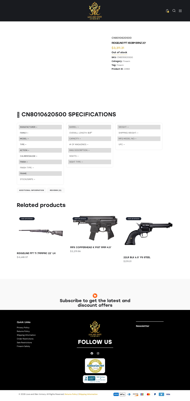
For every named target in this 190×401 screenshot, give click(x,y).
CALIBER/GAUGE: (29, 156)
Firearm (126, 61)
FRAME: (23, 173)
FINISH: (24, 161)
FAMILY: (24, 132)
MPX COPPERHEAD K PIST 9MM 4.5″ (90, 249)
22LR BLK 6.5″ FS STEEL (136, 259)
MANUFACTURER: (29, 127)
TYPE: (23, 144)
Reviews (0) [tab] (68, 191)
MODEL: (24, 138)
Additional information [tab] (33, 191)
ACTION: (25, 150)
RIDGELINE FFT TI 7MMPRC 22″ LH (36, 255)
